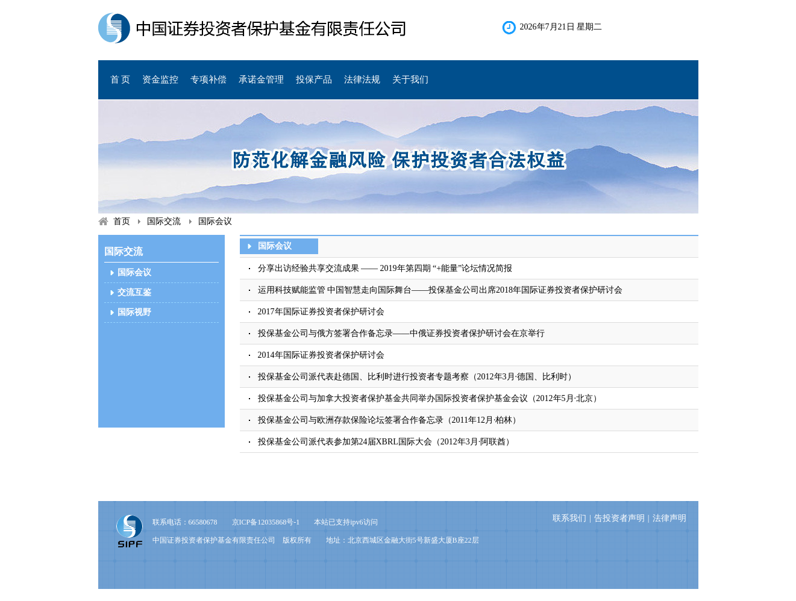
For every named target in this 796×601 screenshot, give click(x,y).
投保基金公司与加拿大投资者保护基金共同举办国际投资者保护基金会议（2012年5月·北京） (430, 398)
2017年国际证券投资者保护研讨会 (321, 311)
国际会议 (215, 221)
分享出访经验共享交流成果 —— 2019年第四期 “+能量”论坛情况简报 (385, 268)
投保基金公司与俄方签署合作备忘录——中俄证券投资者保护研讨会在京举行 (401, 333)
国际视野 (134, 312)
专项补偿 (208, 79)
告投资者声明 (619, 518)
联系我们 (569, 518)
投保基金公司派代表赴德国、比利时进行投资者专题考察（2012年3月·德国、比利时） (417, 376)
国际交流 (164, 221)
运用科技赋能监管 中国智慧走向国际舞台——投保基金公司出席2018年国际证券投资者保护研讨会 (440, 289)
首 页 (120, 79)
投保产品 (314, 79)
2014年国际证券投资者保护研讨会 (321, 355)
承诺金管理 (261, 79)
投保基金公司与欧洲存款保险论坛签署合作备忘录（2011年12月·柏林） (389, 420)
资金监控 (160, 79)
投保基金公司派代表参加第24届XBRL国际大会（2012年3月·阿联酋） (394, 441)
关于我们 (410, 79)
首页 (121, 221)
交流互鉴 (134, 292)
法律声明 (669, 518)
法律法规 (362, 79)
